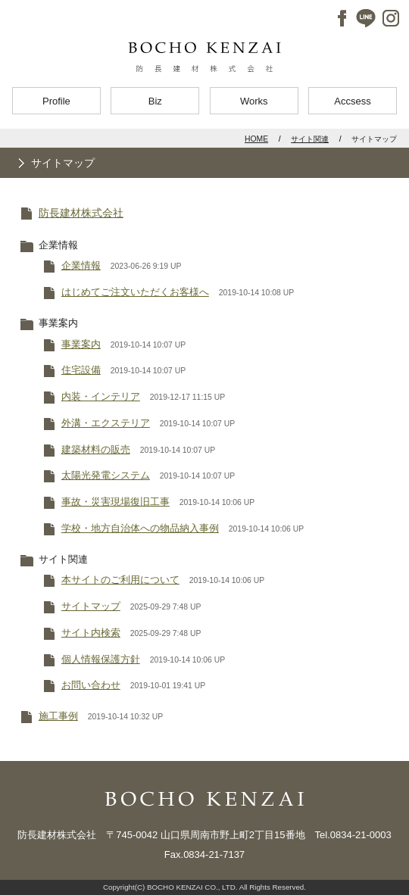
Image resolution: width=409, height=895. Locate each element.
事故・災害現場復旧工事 (115, 501)
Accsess (352, 101)
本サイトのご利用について (120, 579)
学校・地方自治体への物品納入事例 (140, 528)
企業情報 (81, 265)
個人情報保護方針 (100, 659)
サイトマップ (90, 606)
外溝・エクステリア (105, 423)
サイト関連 (310, 139)
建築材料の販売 (95, 449)
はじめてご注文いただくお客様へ (135, 292)
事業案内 (81, 344)
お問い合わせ (90, 685)
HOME (256, 139)
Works (254, 101)
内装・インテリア (100, 396)
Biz (155, 101)
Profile (56, 101)
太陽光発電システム (105, 475)
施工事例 (58, 716)
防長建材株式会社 (81, 213)
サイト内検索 (90, 632)
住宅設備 (81, 370)
